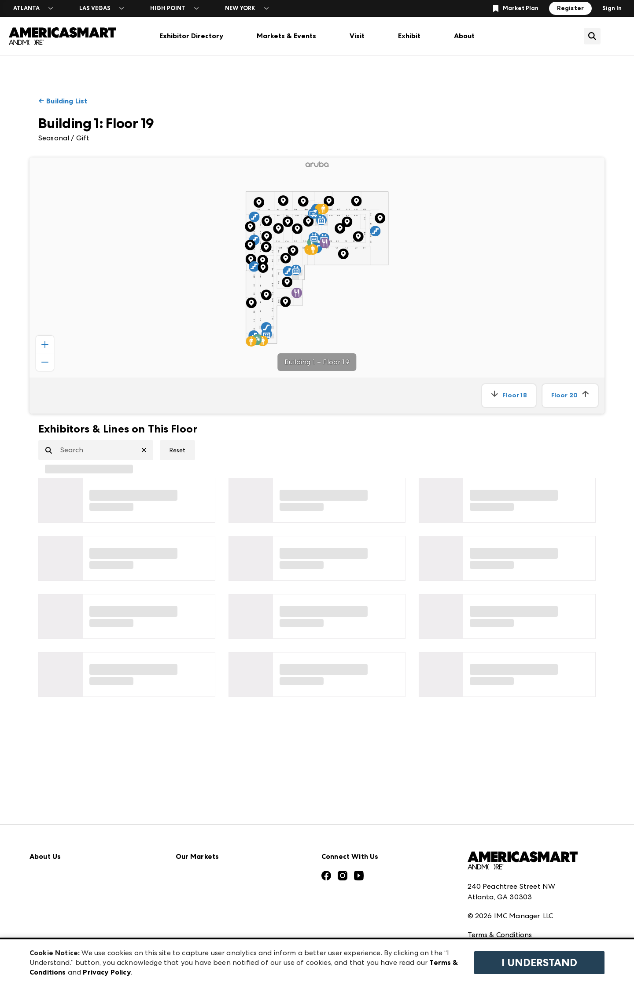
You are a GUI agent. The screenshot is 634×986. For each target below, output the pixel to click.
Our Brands (48, 896)
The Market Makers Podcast (77, 876)
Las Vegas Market (205, 896)
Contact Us (48, 915)
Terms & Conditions (500, 877)
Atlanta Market (202, 838)
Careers (42, 935)
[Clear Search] (147, 450)
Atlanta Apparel (204, 818)
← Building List (62, 101)
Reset (177, 450)
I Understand (539, 962)
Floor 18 (509, 395)
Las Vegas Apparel (207, 876)
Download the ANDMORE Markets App (96, 857)
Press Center (50, 838)
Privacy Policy (490, 897)
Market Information (63, 818)
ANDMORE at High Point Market (230, 915)
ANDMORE (194, 935)
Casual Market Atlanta (214, 857)
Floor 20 (570, 395)
